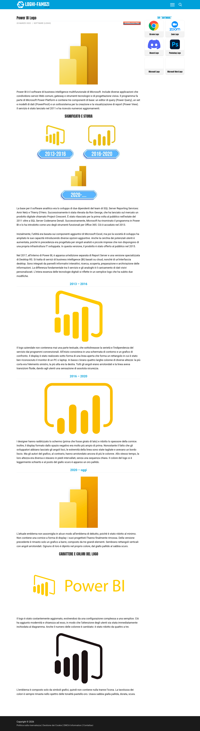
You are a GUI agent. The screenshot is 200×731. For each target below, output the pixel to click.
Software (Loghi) (42, 23)
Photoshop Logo (175, 52)
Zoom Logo (175, 34)
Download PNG (132, 23)
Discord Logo (154, 52)
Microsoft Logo (154, 71)
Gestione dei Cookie (53, 725)
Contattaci (90, 725)
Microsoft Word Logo (174, 71)
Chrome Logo (154, 34)
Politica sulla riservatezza (29, 725)
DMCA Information (74, 725)
